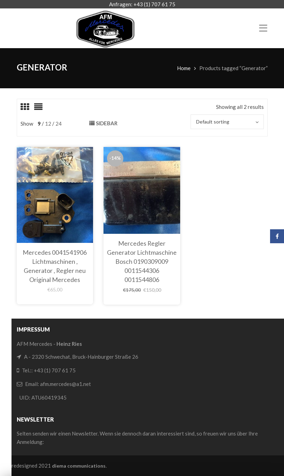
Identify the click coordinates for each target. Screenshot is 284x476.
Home (184, 68)
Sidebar (106, 123)
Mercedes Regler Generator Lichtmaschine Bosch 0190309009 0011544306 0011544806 (142, 261)
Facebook (277, 236)
